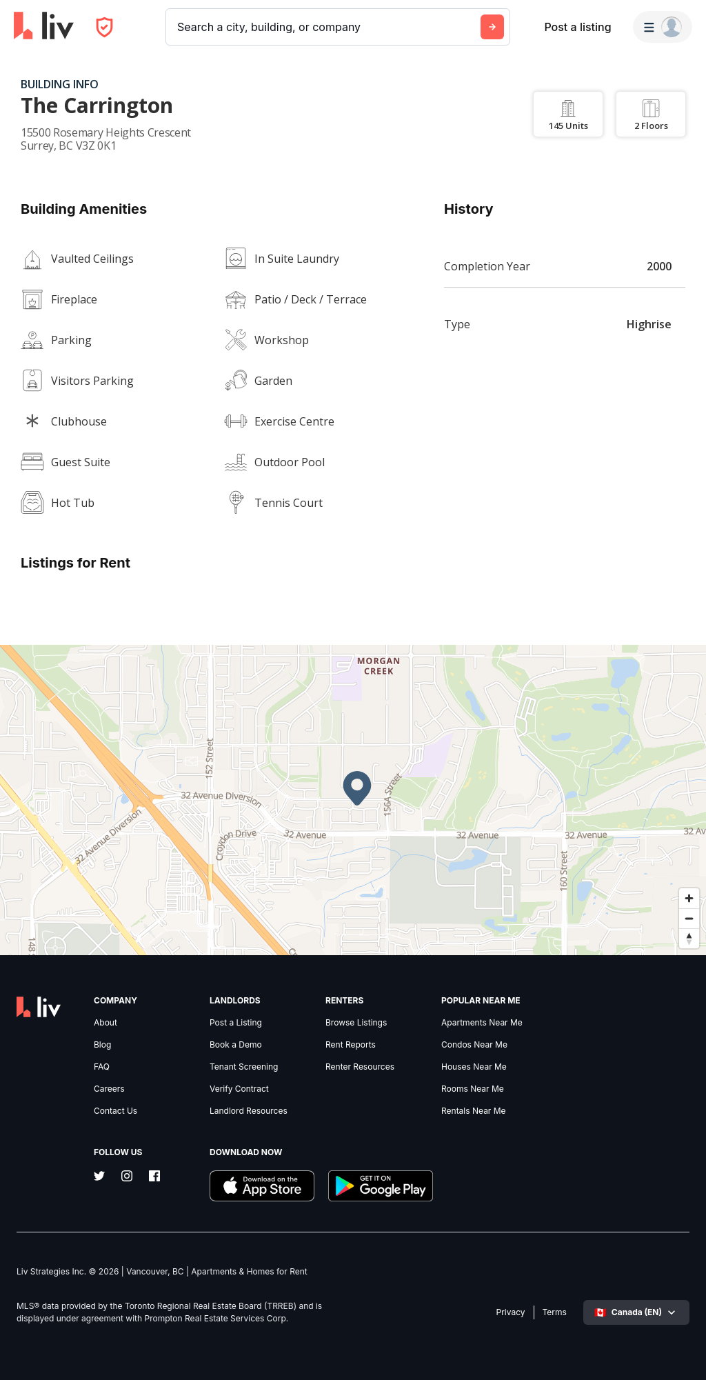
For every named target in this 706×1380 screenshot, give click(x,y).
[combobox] (179, 27)
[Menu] (662, 27)
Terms (555, 1312)
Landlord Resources (249, 1111)
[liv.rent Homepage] (44, 27)
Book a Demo (236, 1045)
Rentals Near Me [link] (473, 1111)
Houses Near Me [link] (474, 1067)
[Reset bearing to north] (689, 938)
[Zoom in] (689, 898)
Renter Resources (359, 1067)
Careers (109, 1089)
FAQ (102, 1067)
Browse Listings (356, 1023)
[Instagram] (126, 1177)
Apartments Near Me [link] (482, 1023)
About (105, 1023)
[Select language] (636, 1312)
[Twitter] (99, 1177)
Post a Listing (236, 1023)
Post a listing (577, 27)
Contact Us (115, 1111)
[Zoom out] (689, 918)
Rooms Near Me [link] (472, 1089)
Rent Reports (350, 1045)
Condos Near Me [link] (474, 1045)
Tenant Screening (244, 1067)
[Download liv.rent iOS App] (262, 1187)
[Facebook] (154, 1177)
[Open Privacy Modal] (104, 27)
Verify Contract (239, 1089)
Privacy (510, 1312)
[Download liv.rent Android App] (380, 1187)
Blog (102, 1045)
